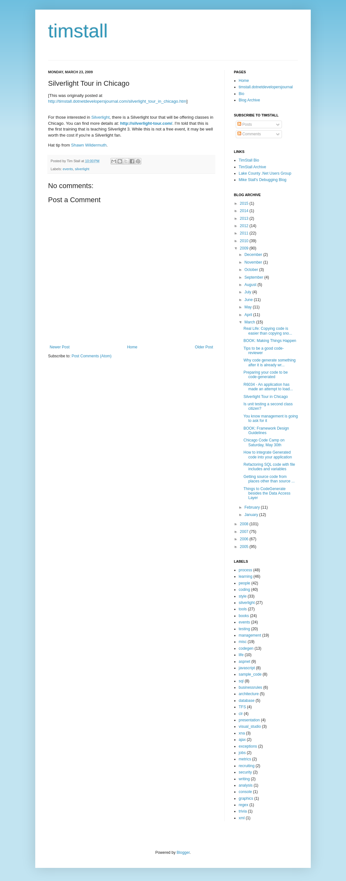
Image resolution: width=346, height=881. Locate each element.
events (68, 169)
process (245, 570)
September (254, 277)
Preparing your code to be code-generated (265, 374)
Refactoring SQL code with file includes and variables (269, 466)
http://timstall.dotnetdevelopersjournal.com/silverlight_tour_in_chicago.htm (117, 101)
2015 (245, 203)
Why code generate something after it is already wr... (269, 362)
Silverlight (100, 117)
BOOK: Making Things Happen (269, 340)
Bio (241, 93)
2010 (245, 241)
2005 (245, 546)
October (251, 269)
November (253, 262)
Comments (249, 134)
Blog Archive (249, 100)
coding (244, 589)
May (248, 307)
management (250, 635)
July (248, 292)
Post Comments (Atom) (91, 356)
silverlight (82, 169)
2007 (245, 531)
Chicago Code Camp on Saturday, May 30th (263, 442)
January (251, 514)
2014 (245, 211)
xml (242, 818)
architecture (249, 694)
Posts (244, 124)
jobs (242, 752)
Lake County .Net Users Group (265, 173)
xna (242, 733)
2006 (245, 539)
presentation (249, 720)
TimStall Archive (252, 167)
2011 (245, 233)
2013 (245, 218)
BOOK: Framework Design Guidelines (266, 430)
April (248, 315)
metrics (245, 759)
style (243, 596)
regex (243, 805)
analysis (245, 785)
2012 (245, 226)
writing (244, 779)
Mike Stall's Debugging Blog (262, 180)
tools (243, 609)
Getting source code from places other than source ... (269, 478)
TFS (242, 707)
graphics (246, 798)
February (252, 507)
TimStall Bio (249, 160)
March (250, 322)
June (249, 300)
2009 (245, 248)
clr (241, 713)
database (246, 700)
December (253, 254)
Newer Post (60, 347)
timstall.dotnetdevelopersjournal (266, 87)
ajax (242, 739)
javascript (247, 668)
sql (241, 681)
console (245, 792)
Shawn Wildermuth (89, 145)
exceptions (248, 746)
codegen (246, 648)
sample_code (250, 674)
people (244, 583)
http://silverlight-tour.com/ (146, 123)
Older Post (204, 347)
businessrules (250, 687)
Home (132, 347)
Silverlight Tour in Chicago (265, 396)
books (244, 616)
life (241, 655)
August (251, 284)
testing (244, 629)
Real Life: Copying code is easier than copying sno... (267, 330)
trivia (243, 811)
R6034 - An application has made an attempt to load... (268, 386)
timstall (78, 31)
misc (243, 641)
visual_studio (250, 726)
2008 (245, 524)
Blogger (183, 852)
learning (245, 576)
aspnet (244, 661)
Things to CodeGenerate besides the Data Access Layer (266, 493)
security (245, 772)
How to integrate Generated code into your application (267, 454)
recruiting (246, 766)
